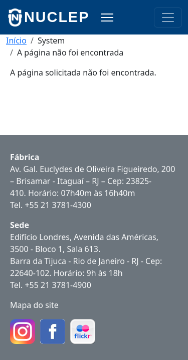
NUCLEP (56, 17)
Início (16, 40)
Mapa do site (34, 305)
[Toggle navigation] (168, 18)
